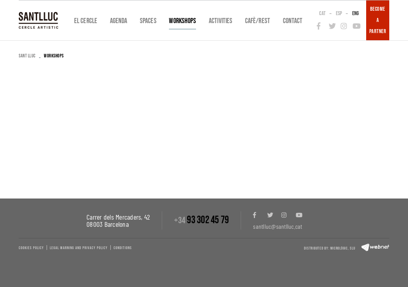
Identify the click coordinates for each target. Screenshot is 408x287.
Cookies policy (31, 248)
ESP (339, 13)
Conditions (123, 248)
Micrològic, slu (342, 248)
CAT (322, 13)
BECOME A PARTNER (377, 20)
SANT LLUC (27, 56)
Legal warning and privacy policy (79, 248)
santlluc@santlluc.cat (277, 226)
